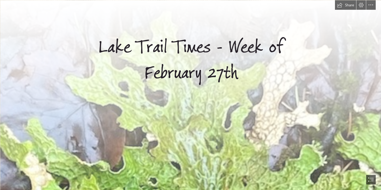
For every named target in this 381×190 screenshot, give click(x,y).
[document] (190, 95)
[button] (345, 5)
